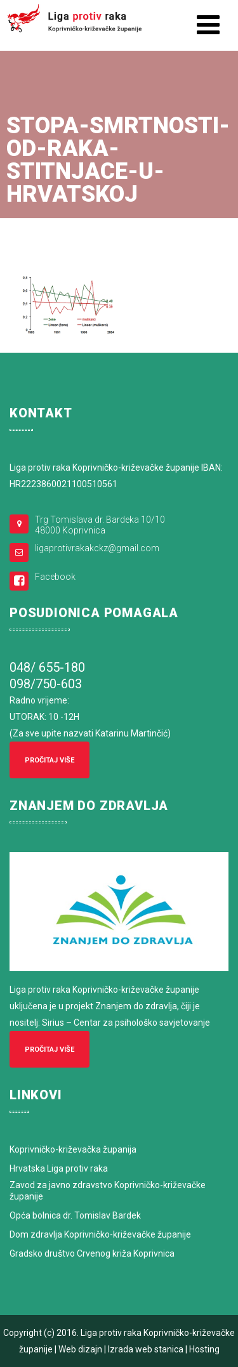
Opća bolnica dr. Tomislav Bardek (75, 1215)
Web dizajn (80, 1349)
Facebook (55, 577)
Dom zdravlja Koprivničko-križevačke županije (100, 1234)
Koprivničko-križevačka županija (73, 1149)
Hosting (204, 1349)
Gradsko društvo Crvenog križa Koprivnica (92, 1253)
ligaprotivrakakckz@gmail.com (97, 548)
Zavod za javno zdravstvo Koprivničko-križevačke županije (108, 1190)
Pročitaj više (49, 760)
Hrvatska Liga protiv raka (59, 1168)
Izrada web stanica (145, 1349)
